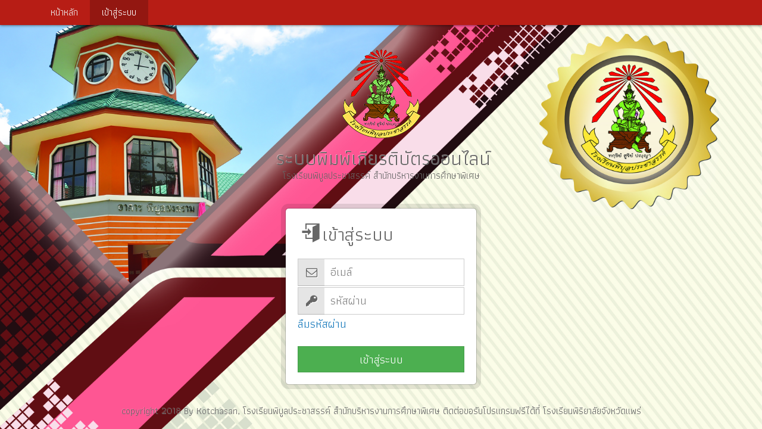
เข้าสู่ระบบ (381, 359)
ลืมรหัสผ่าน (322, 324)
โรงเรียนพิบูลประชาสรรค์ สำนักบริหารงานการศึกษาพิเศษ (341, 410)
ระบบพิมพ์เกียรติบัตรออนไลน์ (381, 108)
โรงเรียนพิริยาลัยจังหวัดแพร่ (592, 410)
